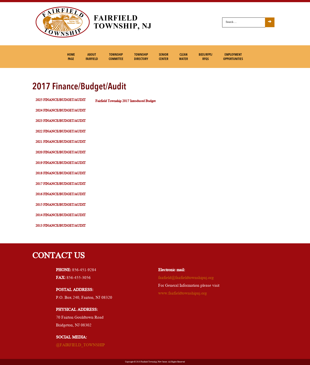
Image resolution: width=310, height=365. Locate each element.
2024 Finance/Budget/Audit (61, 110)
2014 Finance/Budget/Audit (61, 215)
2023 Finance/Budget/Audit (61, 121)
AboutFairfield (92, 57)
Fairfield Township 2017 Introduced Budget (125, 101)
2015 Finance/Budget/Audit (61, 205)
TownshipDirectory (141, 57)
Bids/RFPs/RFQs (205, 57)
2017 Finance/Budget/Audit (61, 184)
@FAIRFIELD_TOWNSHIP (80, 345)
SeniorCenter (163, 57)
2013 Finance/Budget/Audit (61, 225)
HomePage (71, 57)
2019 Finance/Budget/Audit (61, 163)
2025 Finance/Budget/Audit (61, 100)
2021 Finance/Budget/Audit (61, 142)
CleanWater (183, 57)
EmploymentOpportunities (233, 57)
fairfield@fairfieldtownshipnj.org (186, 278)
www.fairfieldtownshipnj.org (182, 294)
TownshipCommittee (116, 57)
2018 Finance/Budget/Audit (61, 173)
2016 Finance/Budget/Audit (61, 194)
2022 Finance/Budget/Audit (61, 131)
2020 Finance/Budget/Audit (61, 152)
